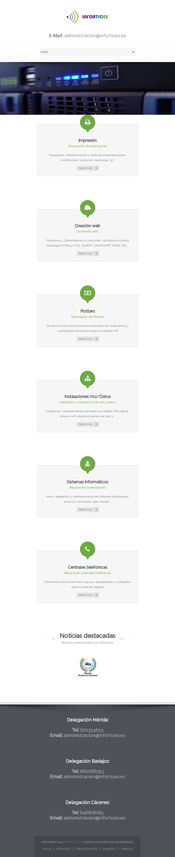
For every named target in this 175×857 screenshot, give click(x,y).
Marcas (127, 849)
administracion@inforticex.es (95, 35)
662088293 (92, 771)
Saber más (85, 168)
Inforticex (72, 842)
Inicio (47, 849)
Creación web (86, 849)
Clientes (109, 849)
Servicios (63, 849)
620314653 (91, 730)
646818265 (92, 812)
